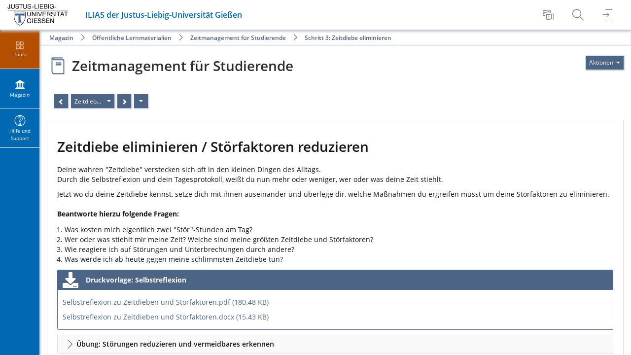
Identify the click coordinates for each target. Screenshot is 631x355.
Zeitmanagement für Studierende (238, 38)
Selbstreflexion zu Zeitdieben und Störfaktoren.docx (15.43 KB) (166, 316)
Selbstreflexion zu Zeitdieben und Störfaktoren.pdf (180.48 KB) (166, 302)
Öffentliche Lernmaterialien (132, 38)
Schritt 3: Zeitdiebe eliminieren (348, 38)
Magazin (61, 38)
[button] (335, 344)
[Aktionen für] (605, 63)
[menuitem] (549, 15)
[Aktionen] (141, 101)
